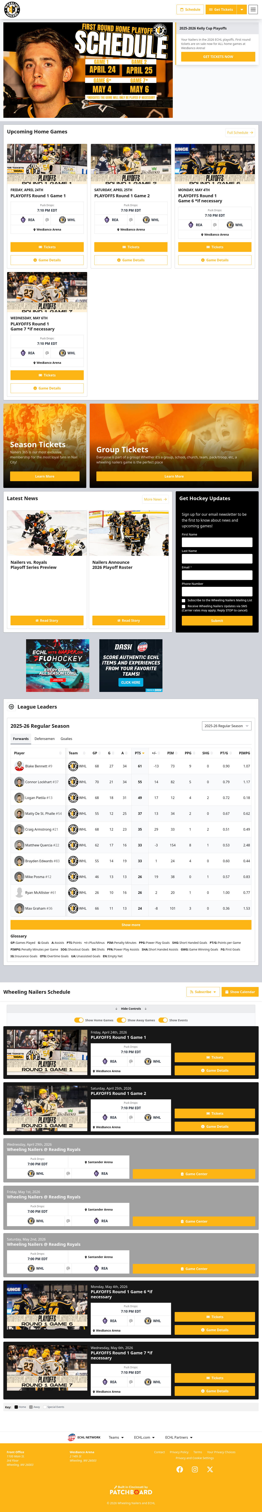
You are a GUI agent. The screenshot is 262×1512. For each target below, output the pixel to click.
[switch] (79, 1020)
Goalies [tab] (66, 738)
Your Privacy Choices (221, 1452)
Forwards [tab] (21, 738)
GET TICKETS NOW (218, 56)
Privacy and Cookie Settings (195, 1458)
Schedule (190, 9)
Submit (217, 620)
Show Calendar (240, 992)
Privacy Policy (179, 1452)
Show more (131, 925)
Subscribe (203, 992)
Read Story (47, 620)
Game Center (193, 1174)
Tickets (47, 247)
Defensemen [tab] (45, 738)
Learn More (44, 476)
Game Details (47, 260)
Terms (198, 1452)
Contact (159, 1452)
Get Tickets (221, 9)
